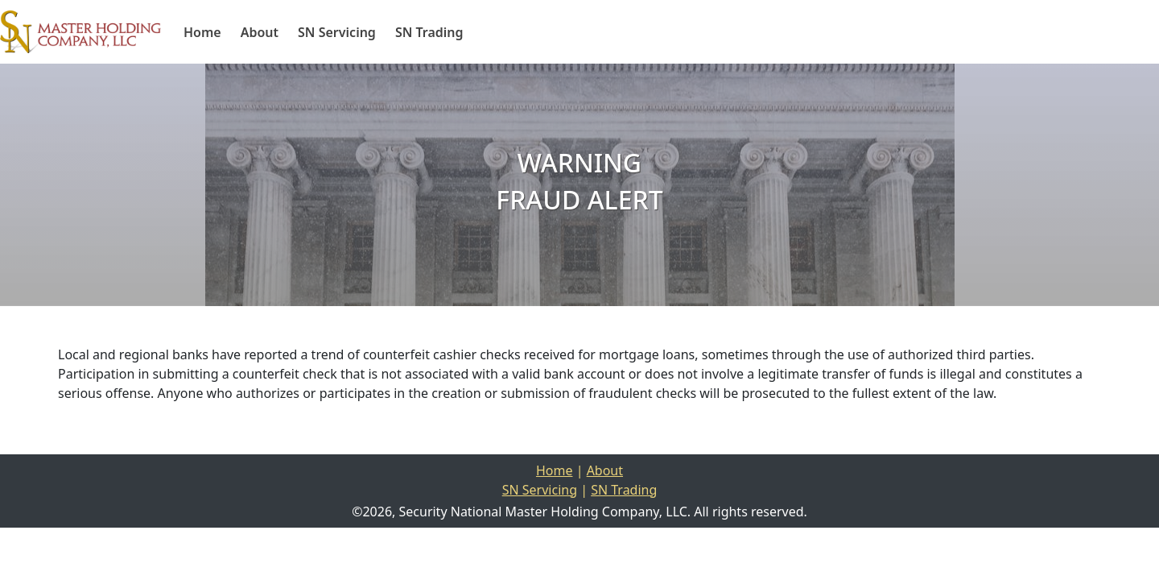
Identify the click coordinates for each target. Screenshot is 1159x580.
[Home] (80, 31)
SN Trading (429, 32)
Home (202, 32)
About (259, 32)
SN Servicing (337, 32)
